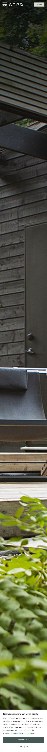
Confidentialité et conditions (23, 733)
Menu (39, 4)
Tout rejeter (23, 746)
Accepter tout (23, 740)
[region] (23, 731)
